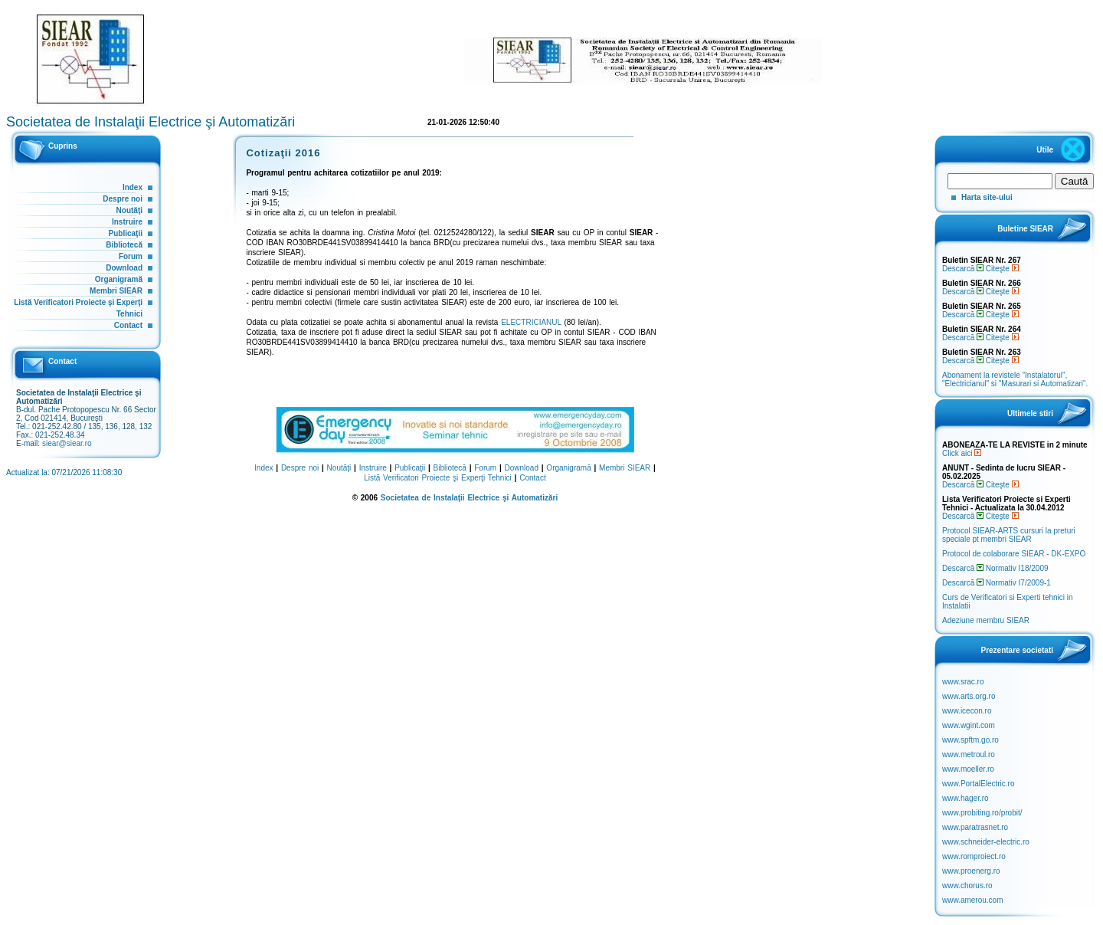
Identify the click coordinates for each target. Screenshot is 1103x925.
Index (132, 187)
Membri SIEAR (116, 291)
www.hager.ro (965, 798)
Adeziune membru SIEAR (985, 620)
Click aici (961, 453)
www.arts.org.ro (968, 696)
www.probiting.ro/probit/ (982, 813)
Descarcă (963, 268)
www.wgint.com (968, 725)
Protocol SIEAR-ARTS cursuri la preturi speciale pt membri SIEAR (1008, 534)
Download (124, 268)
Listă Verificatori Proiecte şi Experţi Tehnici (438, 478)
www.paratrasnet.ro (975, 827)
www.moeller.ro (968, 769)
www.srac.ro (963, 681)
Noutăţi (129, 210)
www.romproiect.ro (974, 856)
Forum (130, 256)
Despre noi (122, 199)
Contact (128, 325)
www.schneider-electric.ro (985, 842)
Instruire (127, 222)
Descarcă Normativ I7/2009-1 (996, 583)
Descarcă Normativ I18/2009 (995, 568)
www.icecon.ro (966, 711)
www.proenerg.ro (971, 871)
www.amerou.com (972, 900)
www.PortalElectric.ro (978, 783)
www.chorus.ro (967, 885)
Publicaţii (125, 233)
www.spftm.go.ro (970, 740)
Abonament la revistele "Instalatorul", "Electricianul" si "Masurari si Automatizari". (1015, 379)
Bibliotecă (124, 245)
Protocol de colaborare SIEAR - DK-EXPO (1013, 553)
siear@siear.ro (67, 443)
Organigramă (118, 279)
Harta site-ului (987, 197)
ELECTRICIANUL (531, 322)
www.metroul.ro (968, 754)
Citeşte (1002, 268)
